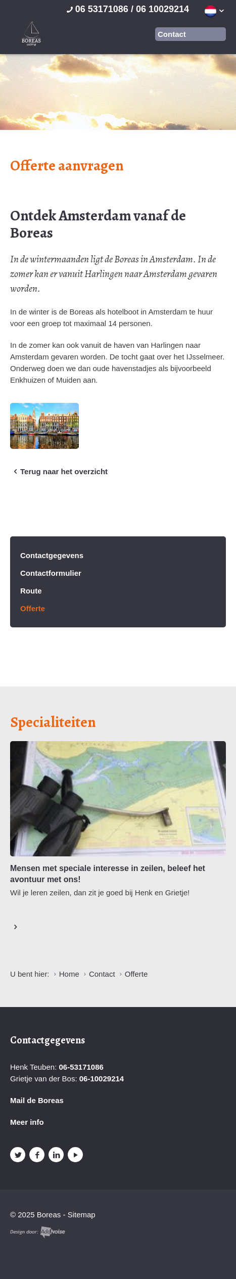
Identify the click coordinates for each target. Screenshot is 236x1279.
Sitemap (82, 1214)
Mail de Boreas (37, 1100)
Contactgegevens (51, 555)
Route (31, 590)
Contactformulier (50, 573)
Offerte (32, 608)
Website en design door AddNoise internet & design (37, 1232)
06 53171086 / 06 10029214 (127, 9)
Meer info (27, 1122)
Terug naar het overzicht (59, 471)
